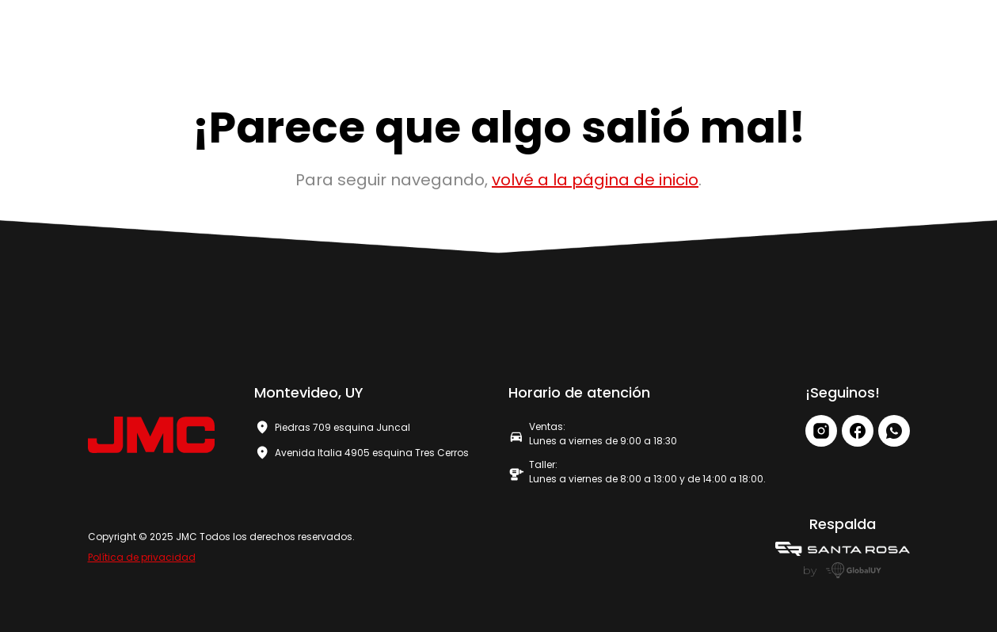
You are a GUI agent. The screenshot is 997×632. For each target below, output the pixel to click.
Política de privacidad (142, 557)
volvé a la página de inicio (595, 180)
